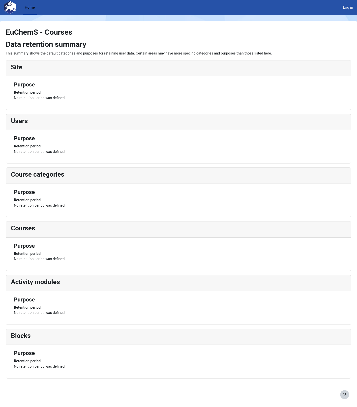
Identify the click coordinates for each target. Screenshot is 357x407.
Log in (348, 7)
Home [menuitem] (30, 7)
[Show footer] (344, 394)
